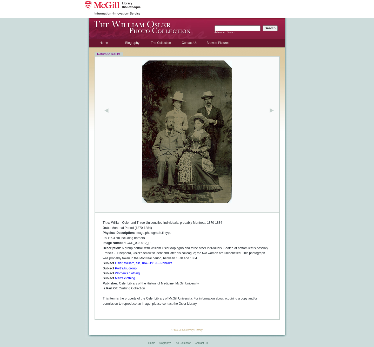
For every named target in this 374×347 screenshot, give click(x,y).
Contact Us (189, 43)
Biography (132, 43)
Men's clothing (125, 278)
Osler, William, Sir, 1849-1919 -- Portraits (143, 263)
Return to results (108, 54)
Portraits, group (126, 268)
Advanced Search (225, 32)
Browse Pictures (218, 43)
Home (103, 43)
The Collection (161, 43)
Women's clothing (127, 273)
